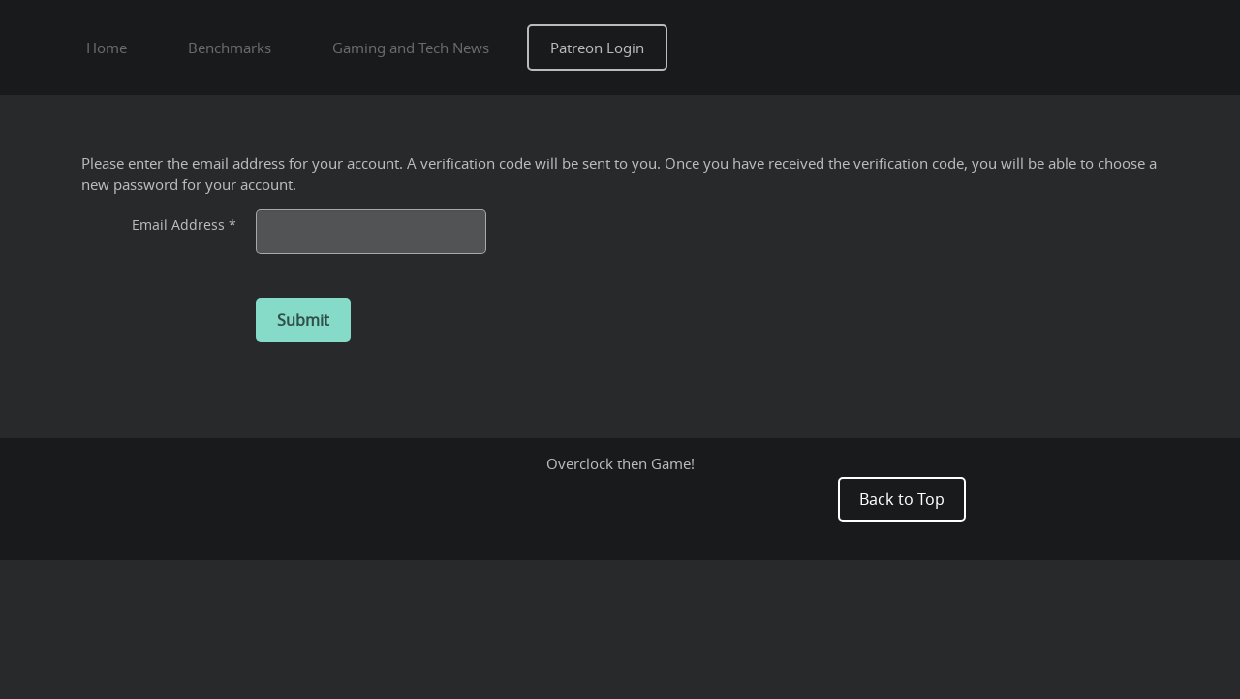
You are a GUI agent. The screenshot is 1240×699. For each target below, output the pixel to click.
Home (106, 47)
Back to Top (902, 499)
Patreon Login (597, 47)
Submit (303, 320)
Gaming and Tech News (410, 47)
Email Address (184, 224)
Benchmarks (229, 47)
